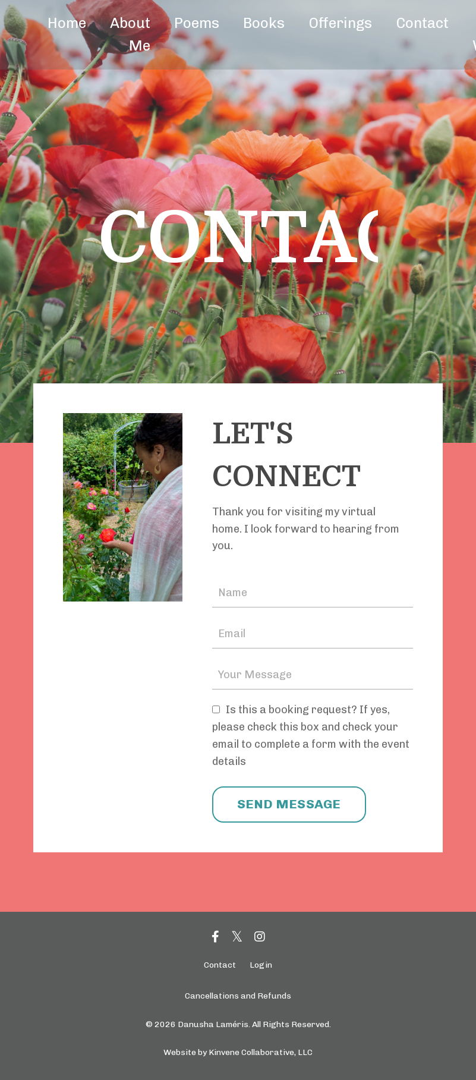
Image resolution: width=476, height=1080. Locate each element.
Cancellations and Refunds (238, 996)
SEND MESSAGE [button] (289, 803)
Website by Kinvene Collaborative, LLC (238, 1052)
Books (264, 23)
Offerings (340, 23)
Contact (422, 23)
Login (261, 965)
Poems (196, 23)
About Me (130, 34)
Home (67, 23)
